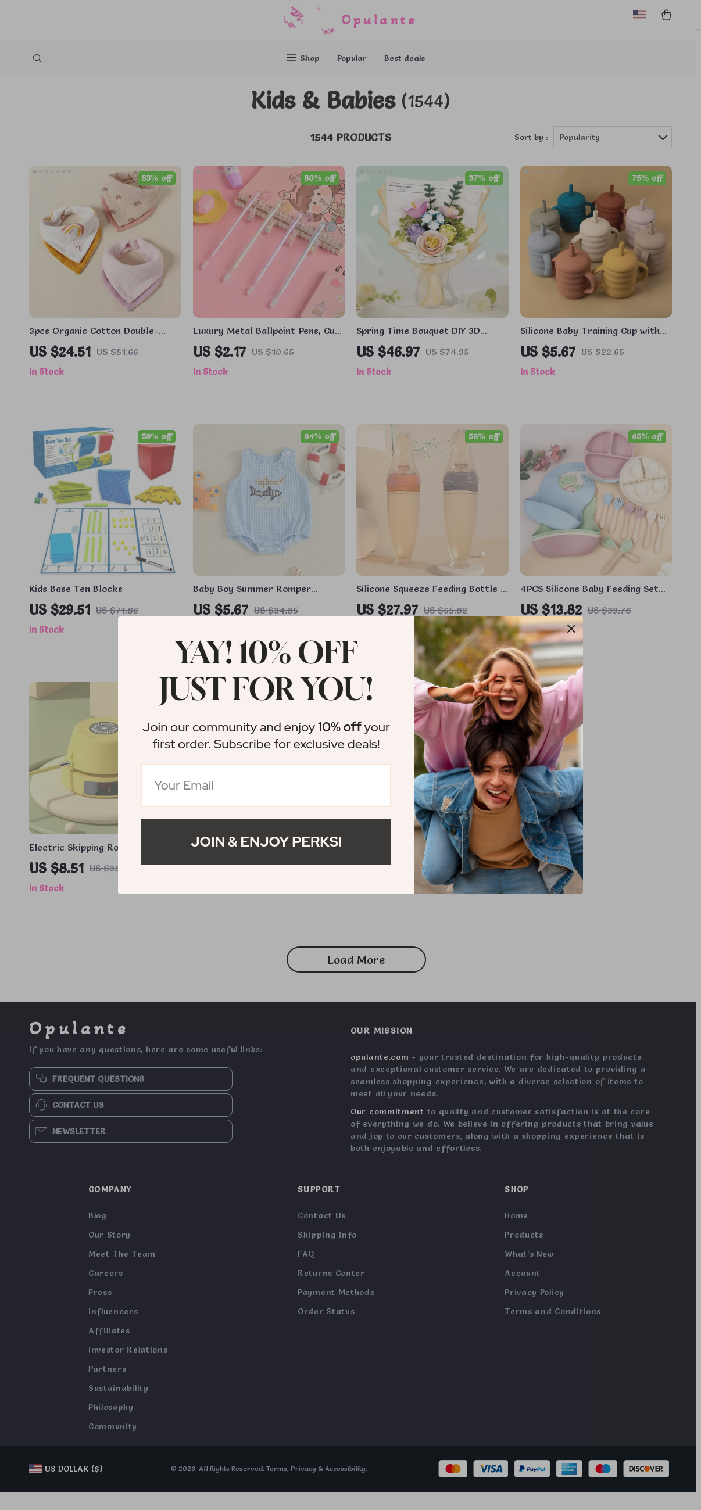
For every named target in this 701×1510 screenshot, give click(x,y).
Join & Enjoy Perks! (266, 842)
